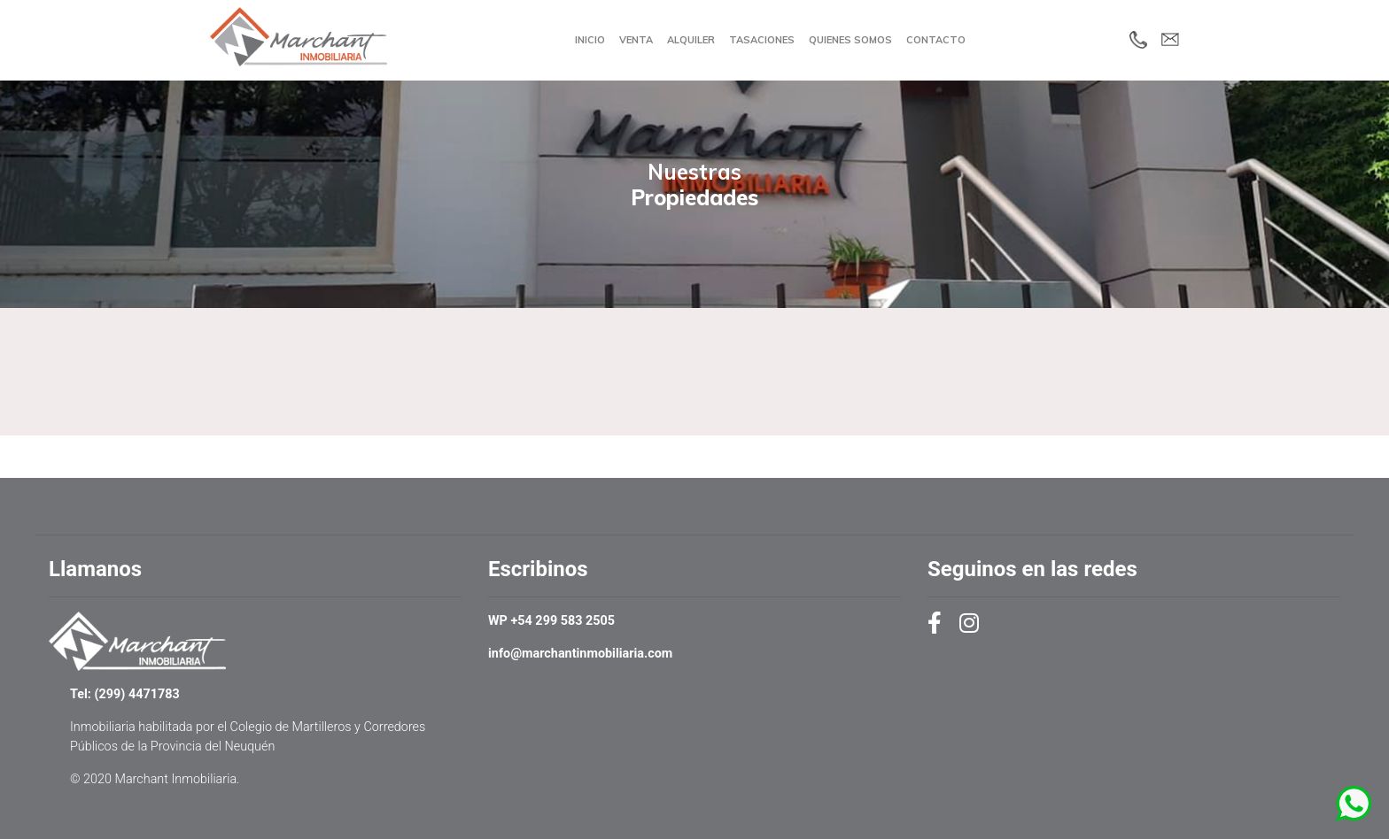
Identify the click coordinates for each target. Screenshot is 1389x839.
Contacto (936, 40)
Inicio (590, 40)
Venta (636, 40)
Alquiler (691, 40)
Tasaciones (762, 40)
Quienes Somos (850, 40)
